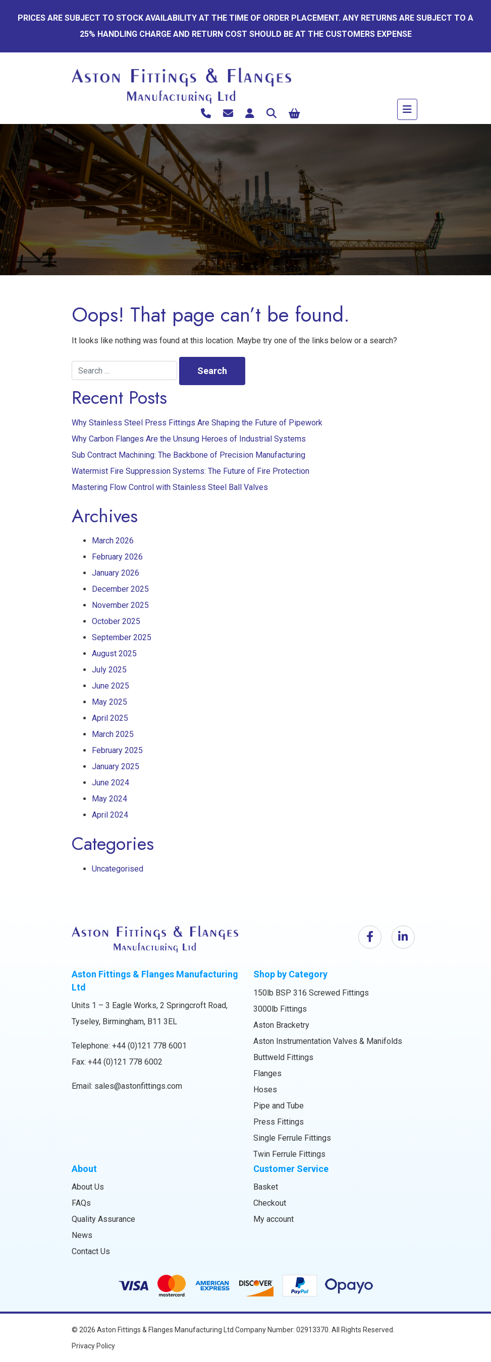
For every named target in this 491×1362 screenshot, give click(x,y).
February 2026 (117, 557)
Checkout (269, 1203)
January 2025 (115, 766)
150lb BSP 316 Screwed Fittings (311, 993)
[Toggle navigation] (407, 109)
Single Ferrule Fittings (292, 1138)
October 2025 (116, 621)
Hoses (265, 1089)
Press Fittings (278, 1122)
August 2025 (114, 653)
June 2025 (110, 686)
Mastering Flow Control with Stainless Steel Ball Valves (170, 487)
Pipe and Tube (278, 1105)
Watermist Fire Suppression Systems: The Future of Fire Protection (190, 471)
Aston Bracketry (281, 1025)
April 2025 (110, 718)
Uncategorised (117, 869)
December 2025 (120, 589)
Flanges (267, 1073)
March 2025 (113, 734)
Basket (265, 1187)
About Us (88, 1187)
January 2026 (115, 573)
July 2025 (109, 669)
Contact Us (91, 1251)
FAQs (81, 1203)
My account (273, 1219)
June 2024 (110, 782)
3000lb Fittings (280, 1009)
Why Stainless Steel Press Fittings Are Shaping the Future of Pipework (197, 422)
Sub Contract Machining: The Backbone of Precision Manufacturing (188, 455)
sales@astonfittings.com (138, 1086)
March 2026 (113, 540)
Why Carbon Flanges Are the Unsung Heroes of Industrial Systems (189, 439)
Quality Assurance (103, 1219)
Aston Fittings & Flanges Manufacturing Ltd (165, 1330)
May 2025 (109, 702)
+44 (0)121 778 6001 (149, 1045)
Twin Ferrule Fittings (289, 1154)
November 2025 (120, 605)
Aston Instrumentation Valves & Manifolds (327, 1041)
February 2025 (117, 750)
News (82, 1235)
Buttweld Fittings (283, 1057)
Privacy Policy (93, 1346)
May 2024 (109, 798)
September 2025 (121, 637)
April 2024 (110, 815)
